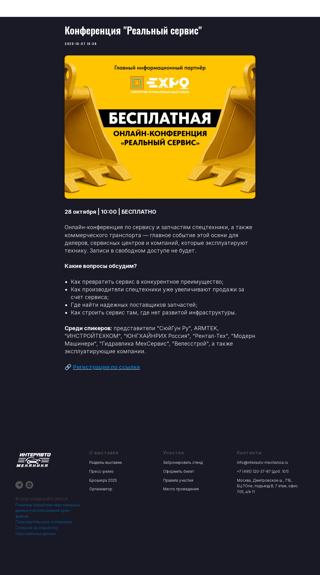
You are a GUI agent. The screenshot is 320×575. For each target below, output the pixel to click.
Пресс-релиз (101, 482)
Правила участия (178, 490)
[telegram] (19, 496)
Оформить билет (178, 482)
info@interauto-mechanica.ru (262, 473)
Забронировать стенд (183, 473)
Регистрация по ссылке (106, 372)
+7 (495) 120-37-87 (254, 482)
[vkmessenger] (29, 496)
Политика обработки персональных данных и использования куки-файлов (47, 521)
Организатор (100, 499)
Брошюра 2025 (103, 490)
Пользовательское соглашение (43, 532)
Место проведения (181, 499)
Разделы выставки (105, 473)
